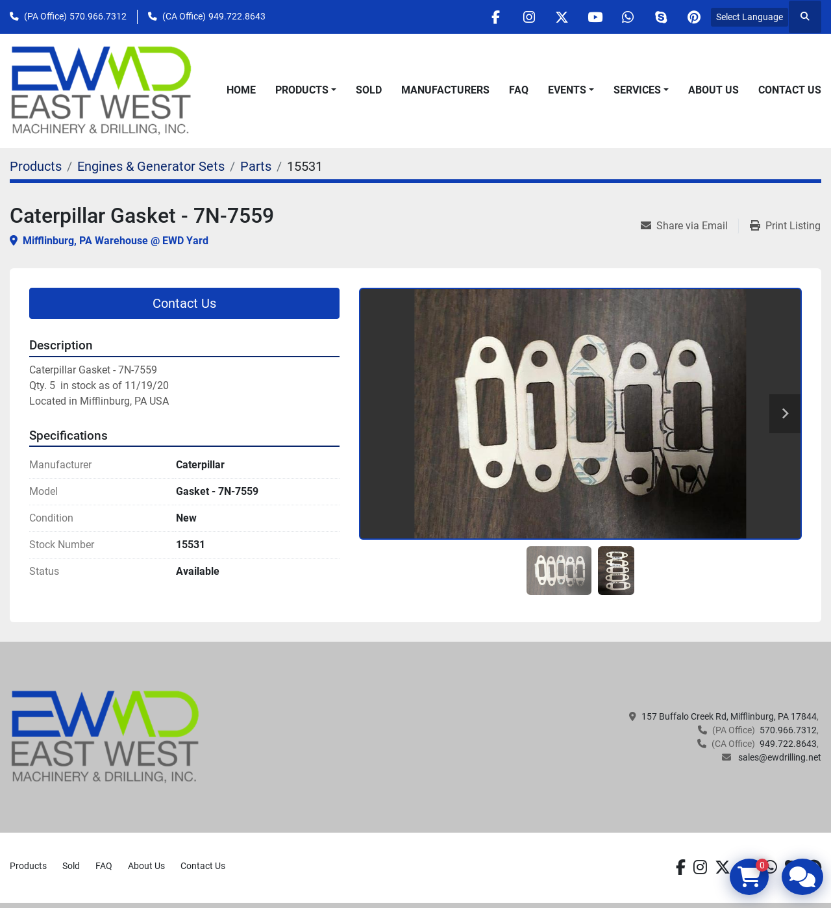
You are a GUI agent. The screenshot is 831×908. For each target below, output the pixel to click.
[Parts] (255, 166)
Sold (369, 90)
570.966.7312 (98, 16)
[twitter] (561, 17)
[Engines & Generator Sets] (151, 166)
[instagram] (528, 17)
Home (241, 90)
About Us (713, 90)
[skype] (661, 17)
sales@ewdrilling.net (778, 757)
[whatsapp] (628, 17)
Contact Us (789, 90)
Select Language (749, 17)
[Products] (36, 166)
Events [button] (567, 90)
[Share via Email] (689, 226)
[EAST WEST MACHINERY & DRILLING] (105, 736)
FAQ (518, 90)
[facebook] (495, 17)
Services (637, 90)
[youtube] (594, 17)
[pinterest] (694, 17)
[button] (305, 90)
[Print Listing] (785, 226)
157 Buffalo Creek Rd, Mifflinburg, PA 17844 (729, 716)
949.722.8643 (237, 16)
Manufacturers (445, 90)
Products (302, 90)
